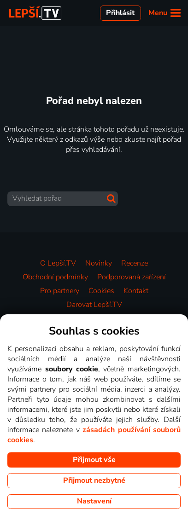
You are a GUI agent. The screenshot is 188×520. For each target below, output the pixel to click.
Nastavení (94, 501)
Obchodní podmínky (55, 277)
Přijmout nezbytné (94, 480)
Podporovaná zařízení (131, 277)
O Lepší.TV (58, 263)
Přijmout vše (94, 460)
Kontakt (135, 291)
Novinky (98, 263)
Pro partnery (59, 291)
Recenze (134, 263)
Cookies (101, 291)
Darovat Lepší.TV (94, 305)
